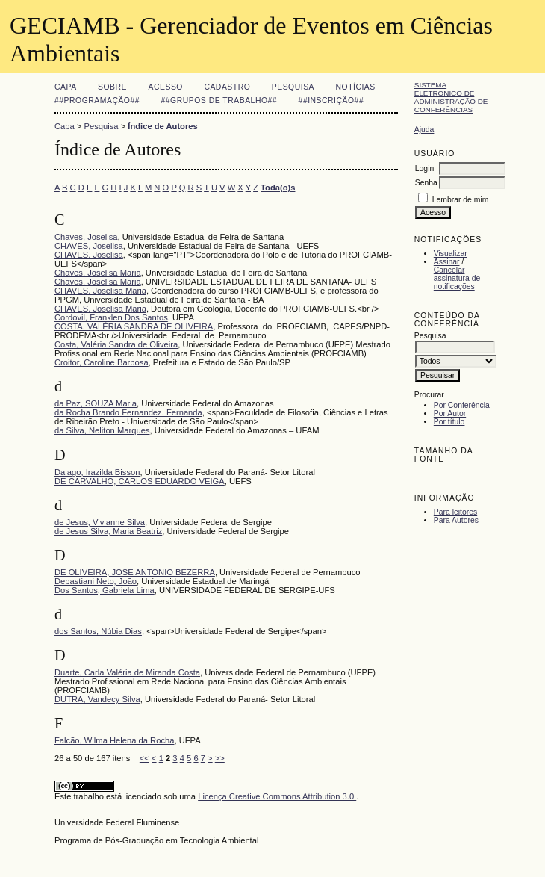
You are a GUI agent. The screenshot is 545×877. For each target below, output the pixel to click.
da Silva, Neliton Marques (101, 430)
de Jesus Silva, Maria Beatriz (108, 531)
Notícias (356, 87)
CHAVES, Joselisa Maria (100, 290)
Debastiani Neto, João (95, 581)
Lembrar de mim (460, 200)
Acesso (166, 87)
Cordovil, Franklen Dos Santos (111, 317)
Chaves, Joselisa (86, 236)
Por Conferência (462, 405)
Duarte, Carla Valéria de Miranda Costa (127, 672)
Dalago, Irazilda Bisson (97, 472)
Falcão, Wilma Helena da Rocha (114, 740)
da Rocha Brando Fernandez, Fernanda (128, 412)
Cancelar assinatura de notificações (457, 278)
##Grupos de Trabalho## (219, 100)
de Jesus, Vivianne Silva (99, 522)
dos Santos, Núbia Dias (98, 631)
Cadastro (227, 87)
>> (220, 758)
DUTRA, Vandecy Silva (97, 699)
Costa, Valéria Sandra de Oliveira (116, 344)
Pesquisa (293, 87)
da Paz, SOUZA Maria (95, 403)
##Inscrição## (331, 100)
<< (144, 758)
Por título (449, 422)
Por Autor (450, 413)
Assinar (447, 262)
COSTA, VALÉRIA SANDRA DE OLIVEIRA (133, 326)
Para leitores (455, 512)
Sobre (112, 87)
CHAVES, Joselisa (88, 245)
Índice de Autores (162, 126)
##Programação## (97, 100)
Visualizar (450, 254)
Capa (65, 87)
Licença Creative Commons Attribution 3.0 (277, 796)
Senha (426, 183)
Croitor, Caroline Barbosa (101, 362)
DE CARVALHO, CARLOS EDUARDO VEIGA (139, 481)
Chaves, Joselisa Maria (97, 272)
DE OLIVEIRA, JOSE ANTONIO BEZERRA (134, 572)
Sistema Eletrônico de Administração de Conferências (451, 97)
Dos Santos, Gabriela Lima (104, 590)
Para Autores (456, 520)
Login (424, 168)
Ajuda (424, 129)
